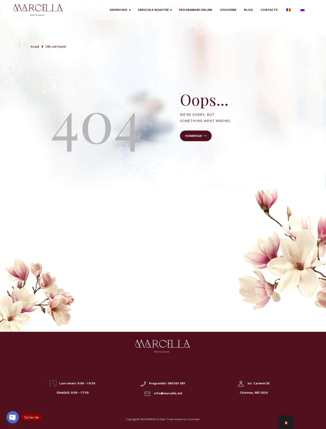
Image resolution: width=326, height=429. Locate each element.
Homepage (193, 136)
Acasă (35, 46)
